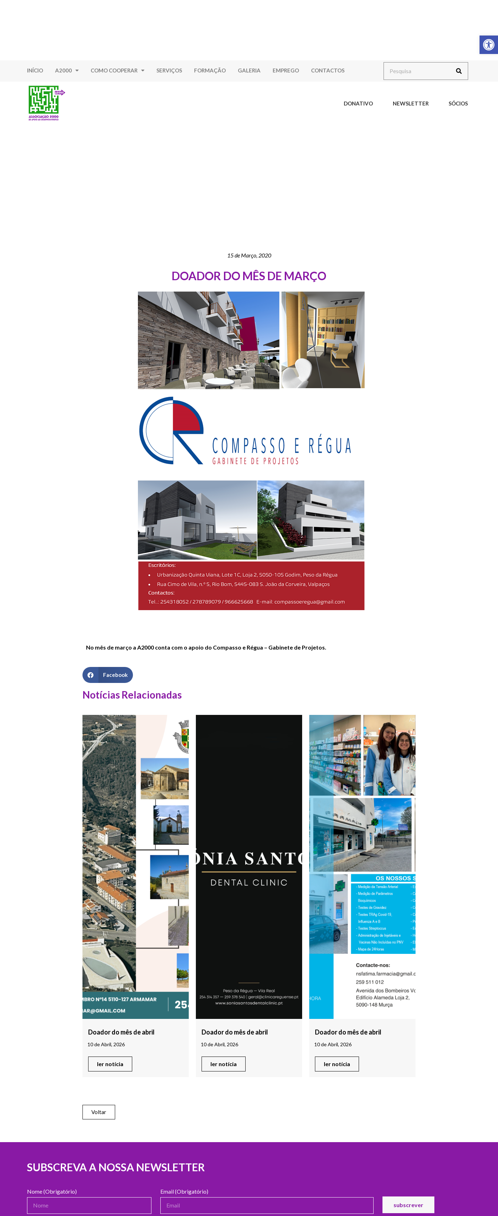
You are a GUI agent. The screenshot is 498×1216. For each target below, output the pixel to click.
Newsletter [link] (411, 103)
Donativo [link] (358, 103)
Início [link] (35, 70)
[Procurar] (459, 71)
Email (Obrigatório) (184, 1192)
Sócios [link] (458, 103)
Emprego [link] (286, 70)
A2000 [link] (67, 70)
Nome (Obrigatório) (52, 1192)
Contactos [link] (327, 70)
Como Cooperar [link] (117, 70)
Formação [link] (210, 70)
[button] (107, 675)
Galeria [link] (249, 70)
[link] (489, 45)
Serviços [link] (169, 70)
